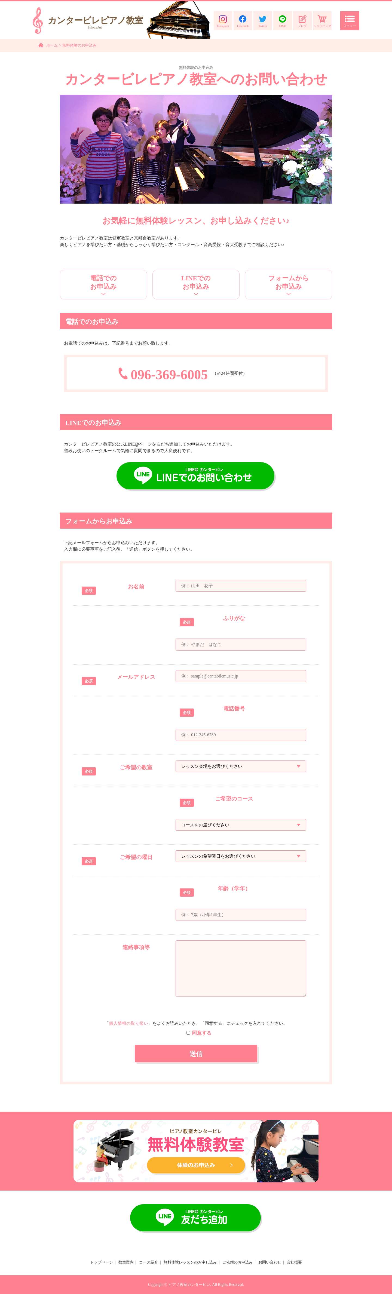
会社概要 (294, 1262)
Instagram (223, 21)
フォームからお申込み (288, 282)
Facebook (243, 21)
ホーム (52, 45)
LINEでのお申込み (196, 282)
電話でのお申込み (103, 282)
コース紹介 (148, 1262)
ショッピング (322, 21)
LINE (282, 21)
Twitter (262, 21)
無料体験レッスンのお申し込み (190, 1262)
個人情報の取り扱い (128, 1023)
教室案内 (126, 1262)
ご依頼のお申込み (237, 1262)
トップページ (101, 1262)
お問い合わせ (269, 1262)
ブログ (302, 21)
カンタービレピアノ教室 (95, 23)
